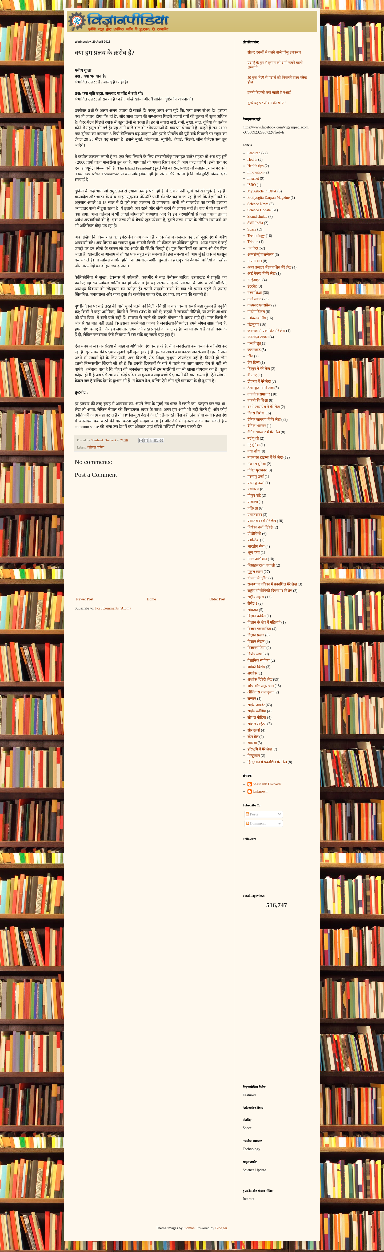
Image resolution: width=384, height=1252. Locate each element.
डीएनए (252, 375)
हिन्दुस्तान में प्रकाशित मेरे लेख (267, 762)
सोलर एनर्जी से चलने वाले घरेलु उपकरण (274, 52)
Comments (256, 824)
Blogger (221, 1228)
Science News (258, 204)
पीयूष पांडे (254, 496)
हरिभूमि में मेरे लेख (259, 749)
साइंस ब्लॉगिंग (256, 711)
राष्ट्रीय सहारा (256, 597)
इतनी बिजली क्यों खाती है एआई (269, 93)
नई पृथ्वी (253, 439)
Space (251, 229)
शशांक (252, 673)
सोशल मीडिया (256, 718)
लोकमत (252, 610)
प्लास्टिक (253, 540)
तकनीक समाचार (258, 394)
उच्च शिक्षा (254, 293)
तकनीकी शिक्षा (257, 400)
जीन (250, 356)
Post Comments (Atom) (113, 608)
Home (151, 599)
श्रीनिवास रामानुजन (260, 692)
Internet (253, 178)
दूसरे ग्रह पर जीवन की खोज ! (267, 103)
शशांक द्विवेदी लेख (259, 679)
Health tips (255, 166)
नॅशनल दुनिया (256, 464)
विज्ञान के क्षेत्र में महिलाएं (264, 622)
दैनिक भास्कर (256, 426)
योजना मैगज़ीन (257, 578)
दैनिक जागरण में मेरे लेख (264, 420)
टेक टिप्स (253, 363)
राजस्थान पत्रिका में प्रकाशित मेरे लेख (272, 584)
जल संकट (254, 350)
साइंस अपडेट (256, 705)
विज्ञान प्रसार (256, 635)
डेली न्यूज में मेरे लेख (260, 388)
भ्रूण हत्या (253, 553)
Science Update (259, 210)
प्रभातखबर (254, 515)
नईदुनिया (253, 445)
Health (252, 159)
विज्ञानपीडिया (256, 648)
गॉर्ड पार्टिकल (256, 312)
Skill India (255, 223)
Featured (254, 153)
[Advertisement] (276, 997)
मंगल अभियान (257, 559)
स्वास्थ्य (252, 743)
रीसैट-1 (252, 603)
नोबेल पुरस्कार (257, 470)
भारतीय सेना (256, 546)
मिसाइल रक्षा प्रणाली (261, 565)
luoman (189, 1228)
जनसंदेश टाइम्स (258, 337)
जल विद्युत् (254, 343)
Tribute (252, 242)
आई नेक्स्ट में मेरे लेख (261, 274)
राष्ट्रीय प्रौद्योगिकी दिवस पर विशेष (269, 591)
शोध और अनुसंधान (260, 686)
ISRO (251, 185)
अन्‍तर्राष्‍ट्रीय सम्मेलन (260, 255)
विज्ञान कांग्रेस (256, 616)
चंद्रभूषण (253, 324)
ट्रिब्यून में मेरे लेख (258, 369)
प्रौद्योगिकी (254, 534)
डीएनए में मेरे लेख (259, 381)
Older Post (218, 599)
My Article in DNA (262, 191)
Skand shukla (257, 217)
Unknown (260, 791)
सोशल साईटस (257, 724)
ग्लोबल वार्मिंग (95, 447)
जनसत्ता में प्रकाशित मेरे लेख (266, 331)
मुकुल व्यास (255, 572)
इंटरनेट (252, 286)
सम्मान (251, 699)
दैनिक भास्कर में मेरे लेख (263, 432)
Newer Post (84, 599)
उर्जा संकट (254, 299)
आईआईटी (254, 280)
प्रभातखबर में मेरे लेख (261, 521)
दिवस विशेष (255, 413)
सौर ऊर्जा (253, 730)
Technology (256, 236)
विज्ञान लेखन (256, 642)
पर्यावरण (253, 489)
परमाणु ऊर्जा (256, 483)
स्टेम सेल (253, 737)
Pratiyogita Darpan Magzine (268, 198)
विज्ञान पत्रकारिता (259, 629)
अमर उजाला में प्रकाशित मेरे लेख (269, 267)
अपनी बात (254, 261)
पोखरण (252, 502)
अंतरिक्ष (252, 248)
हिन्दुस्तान (253, 756)
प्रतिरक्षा (252, 508)
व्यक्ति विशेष (256, 667)
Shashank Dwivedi (267, 784)
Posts (252, 814)
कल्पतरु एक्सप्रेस (259, 305)
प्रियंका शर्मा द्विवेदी (260, 527)
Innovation (255, 172)
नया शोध (253, 451)
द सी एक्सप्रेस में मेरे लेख (263, 407)
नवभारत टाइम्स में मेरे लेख (265, 457)
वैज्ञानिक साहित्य (258, 661)
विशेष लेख (254, 654)
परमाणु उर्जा (255, 477)
